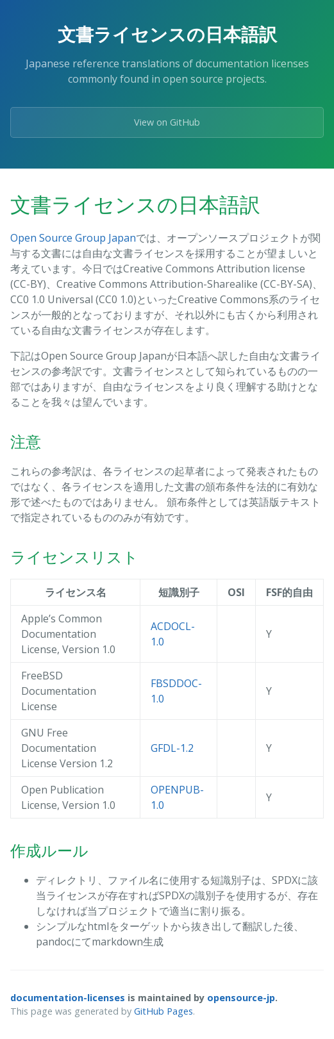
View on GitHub (167, 122)
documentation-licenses (67, 998)
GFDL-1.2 (172, 748)
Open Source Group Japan (73, 238)
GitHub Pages (163, 1011)
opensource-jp (241, 998)
